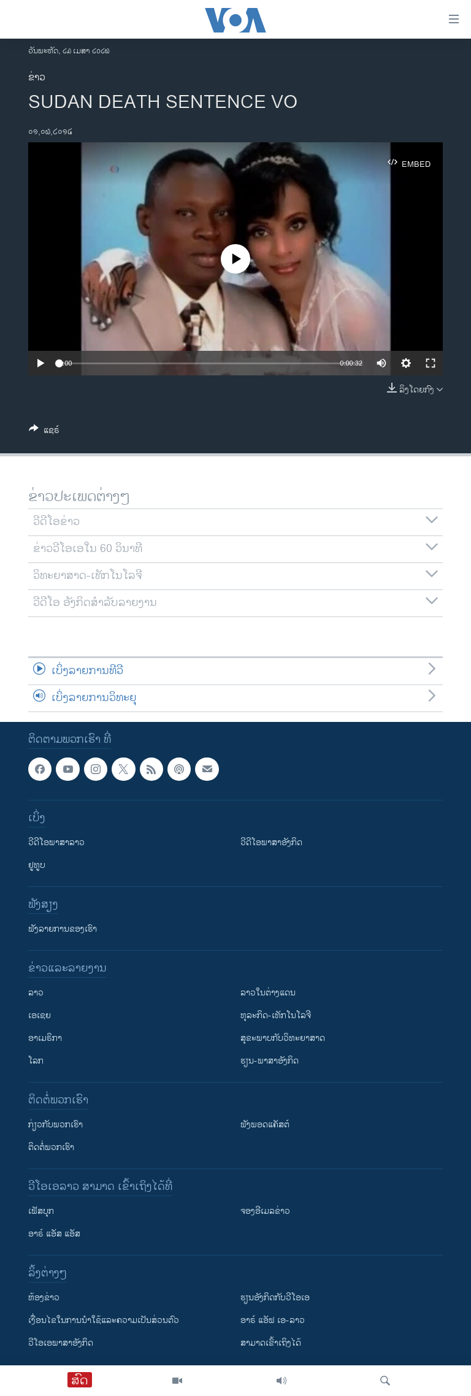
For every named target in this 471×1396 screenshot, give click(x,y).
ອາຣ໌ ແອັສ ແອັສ (54, 1233)
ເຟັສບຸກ (41, 1211)
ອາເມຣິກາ (45, 1038)
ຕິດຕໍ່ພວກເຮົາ (51, 1147)
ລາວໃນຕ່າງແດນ (268, 992)
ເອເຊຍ (39, 1015)
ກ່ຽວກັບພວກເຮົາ (55, 1124)
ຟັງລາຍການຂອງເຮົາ (62, 928)
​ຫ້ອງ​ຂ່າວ (43, 1297)
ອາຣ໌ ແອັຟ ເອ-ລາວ (272, 1320)
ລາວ (36, 992)
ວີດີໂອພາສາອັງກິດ (271, 842)
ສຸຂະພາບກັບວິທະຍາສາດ (282, 1038)
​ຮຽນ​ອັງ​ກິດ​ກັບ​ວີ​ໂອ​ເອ (275, 1297)
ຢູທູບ (36, 865)
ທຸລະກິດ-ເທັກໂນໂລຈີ (275, 1015)
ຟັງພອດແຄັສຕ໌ (264, 1124)
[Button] (44, 432)
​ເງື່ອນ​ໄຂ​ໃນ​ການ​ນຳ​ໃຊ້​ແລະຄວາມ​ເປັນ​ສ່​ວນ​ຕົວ (103, 1320)
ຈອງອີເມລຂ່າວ (265, 1211)
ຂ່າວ (36, 77)
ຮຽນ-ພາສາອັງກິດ (269, 1060)
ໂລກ (36, 1060)
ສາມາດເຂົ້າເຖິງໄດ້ (270, 1343)
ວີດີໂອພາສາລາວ (56, 842)
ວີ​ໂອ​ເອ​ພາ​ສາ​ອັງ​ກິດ (60, 1343)
